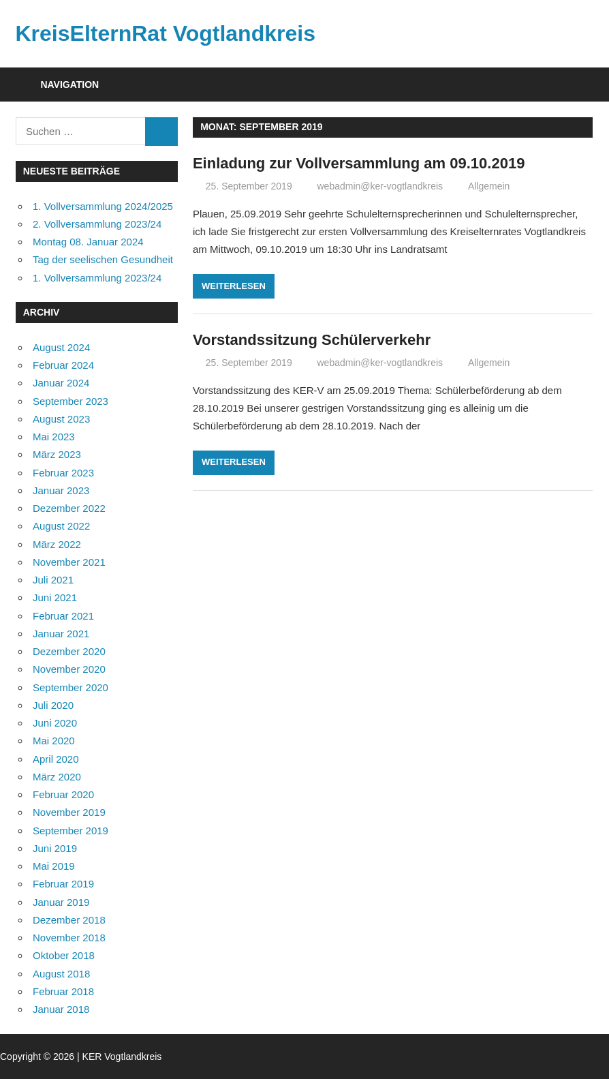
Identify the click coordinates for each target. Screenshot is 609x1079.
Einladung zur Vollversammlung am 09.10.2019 (359, 163)
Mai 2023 (54, 436)
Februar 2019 (63, 884)
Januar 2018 (61, 1009)
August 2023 (61, 419)
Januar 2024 (61, 383)
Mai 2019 (54, 866)
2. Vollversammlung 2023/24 (97, 224)
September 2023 (70, 401)
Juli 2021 (53, 580)
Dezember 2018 (69, 920)
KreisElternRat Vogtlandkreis (165, 33)
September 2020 (70, 687)
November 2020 (69, 669)
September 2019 (70, 830)
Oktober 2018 (64, 955)
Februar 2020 (63, 794)
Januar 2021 (61, 633)
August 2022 (61, 526)
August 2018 (61, 973)
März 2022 (57, 544)
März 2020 (57, 776)
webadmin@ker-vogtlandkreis (380, 186)
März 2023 (57, 454)
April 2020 (56, 759)
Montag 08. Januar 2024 (88, 241)
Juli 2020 (53, 705)
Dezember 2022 (69, 508)
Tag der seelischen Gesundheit (103, 259)
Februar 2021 (63, 616)
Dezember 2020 (69, 651)
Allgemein (489, 186)
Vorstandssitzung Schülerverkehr (312, 339)
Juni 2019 (55, 848)
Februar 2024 (63, 365)
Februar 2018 (63, 991)
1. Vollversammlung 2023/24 (97, 278)
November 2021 (69, 562)
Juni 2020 (55, 723)
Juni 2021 (55, 597)
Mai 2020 (54, 740)
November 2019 (69, 812)
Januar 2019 (61, 902)
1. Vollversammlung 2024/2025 (103, 206)
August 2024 (61, 347)
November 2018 (69, 937)
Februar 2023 (63, 472)
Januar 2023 (61, 490)
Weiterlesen (234, 286)
